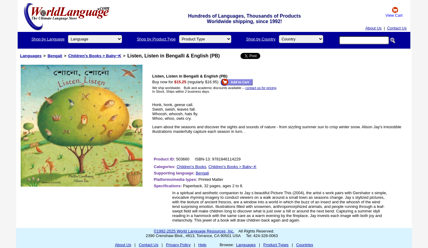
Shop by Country (260, 39)
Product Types (276, 245)
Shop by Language (48, 39)
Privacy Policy (178, 245)
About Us (373, 28)
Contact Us (396, 28)
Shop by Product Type (156, 39)
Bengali (54, 55)
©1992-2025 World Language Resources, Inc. (194, 231)
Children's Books (191, 166)
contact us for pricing (260, 88)
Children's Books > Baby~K (94, 55)
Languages (30, 55)
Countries (304, 245)
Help (202, 245)
